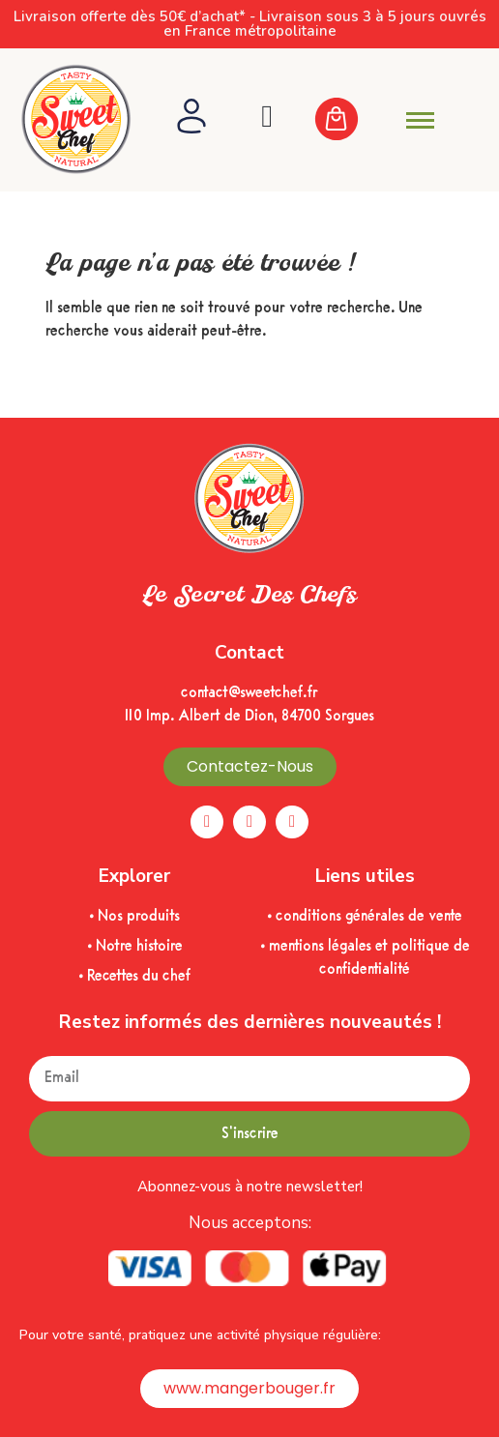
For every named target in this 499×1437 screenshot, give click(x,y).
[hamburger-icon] (420, 120)
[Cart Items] (347, 120)
